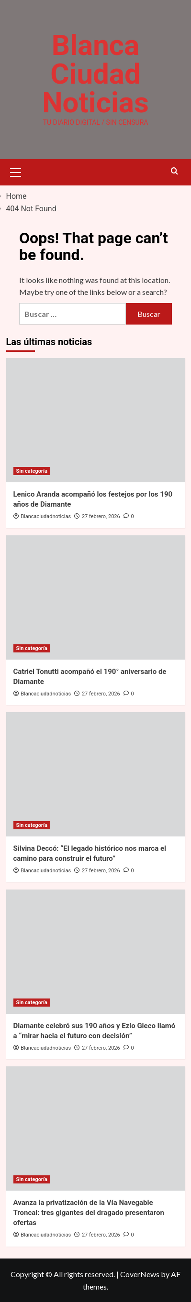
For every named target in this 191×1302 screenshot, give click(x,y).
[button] (15, 171)
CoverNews (139, 1274)
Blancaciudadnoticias (46, 516)
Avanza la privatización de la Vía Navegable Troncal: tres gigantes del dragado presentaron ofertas (88, 1212)
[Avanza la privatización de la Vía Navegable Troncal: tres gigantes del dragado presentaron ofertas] (95, 1128)
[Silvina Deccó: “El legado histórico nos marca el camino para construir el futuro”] (95, 774)
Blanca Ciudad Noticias (95, 73)
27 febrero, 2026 (101, 516)
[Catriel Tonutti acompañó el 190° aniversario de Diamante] (95, 597)
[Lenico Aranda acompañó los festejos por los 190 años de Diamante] (95, 420)
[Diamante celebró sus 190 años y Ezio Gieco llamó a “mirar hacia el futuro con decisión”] (95, 952)
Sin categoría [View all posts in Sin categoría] (31, 471)
